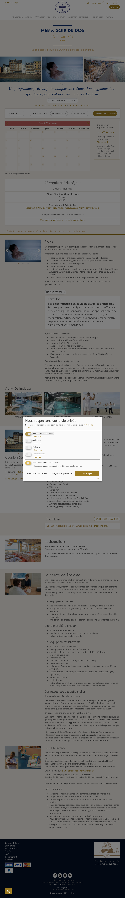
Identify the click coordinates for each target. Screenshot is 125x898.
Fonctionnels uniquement (37, 473)
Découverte (40, 17)
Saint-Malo (98, 17)
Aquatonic (72, 17)
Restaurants (84, 17)
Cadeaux (109, 17)
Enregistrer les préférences (62, 473)
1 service (36, 443)
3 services (37, 436)
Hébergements (59, 17)
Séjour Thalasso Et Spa (22, 17)
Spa (48, 17)
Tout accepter (87, 473)
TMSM (97, 478)
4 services (37, 450)
